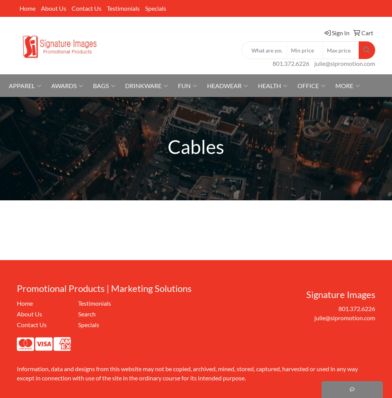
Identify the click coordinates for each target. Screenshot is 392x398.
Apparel (25, 85)
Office (311, 85)
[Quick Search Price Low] (305, 50)
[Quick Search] (264, 50)
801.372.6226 (291, 63)
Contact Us (86, 8)
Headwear (227, 85)
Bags (104, 85)
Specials (155, 8)
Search (87, 314)
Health (272, 85)
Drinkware (146, 85)
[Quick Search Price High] (341, 50)
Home (28, 8)
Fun (187, 85)
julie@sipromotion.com (344, 63)
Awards (67, 85)
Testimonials (123, 8)
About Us (53, 8)
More (347, 85)
